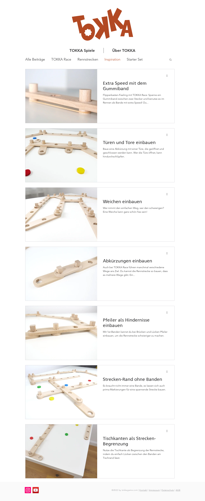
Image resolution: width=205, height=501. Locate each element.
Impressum (154, 490)
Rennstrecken (87, 59)
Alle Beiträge (35, 59)
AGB (178, 490)
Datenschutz (167, 490)
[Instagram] (28, 490)
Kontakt (143, 490)
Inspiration (112, 59)
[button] (170, 60)
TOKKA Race (61, 59)
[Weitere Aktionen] (168, 76)
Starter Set (135, 59)
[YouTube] (36, 490)
